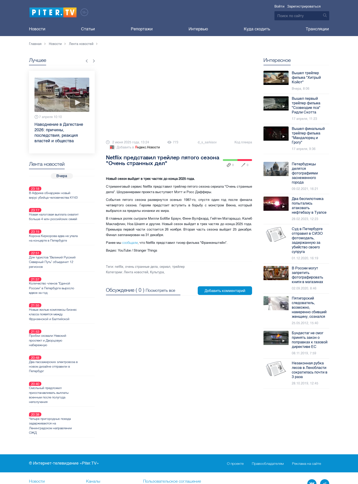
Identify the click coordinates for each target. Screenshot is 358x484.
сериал (165, 267)
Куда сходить (257, 29)
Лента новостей (136, 272)
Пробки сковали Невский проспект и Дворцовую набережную (63, 307)
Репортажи (142, 29)
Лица (91, 447)
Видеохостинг (42, 440)
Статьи (88, 29)
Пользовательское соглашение (172, 432)
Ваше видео (97, 440)
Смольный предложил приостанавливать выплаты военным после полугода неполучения (65, 351)
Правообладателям (268, 414)
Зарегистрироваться (304, 6)
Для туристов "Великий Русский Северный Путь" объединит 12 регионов (68, 245)
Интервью (198, 29)
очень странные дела (141, 267)
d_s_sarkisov (207, 142)
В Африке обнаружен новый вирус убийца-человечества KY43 (69, 189)
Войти (279, 6)
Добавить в (134, 147)
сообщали (130, 242)
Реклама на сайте (306, 414)
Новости (37, 29)
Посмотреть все (160, 289)
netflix (119, 267)
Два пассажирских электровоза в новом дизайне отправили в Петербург (69, 328)
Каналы (93, 432)
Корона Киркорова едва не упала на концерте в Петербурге (69, 226)
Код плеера (243, 142)
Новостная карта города (51, 447)
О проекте (235, 414)
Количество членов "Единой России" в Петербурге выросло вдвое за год (67, 266)
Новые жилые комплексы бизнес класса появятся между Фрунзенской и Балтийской (69, 286)
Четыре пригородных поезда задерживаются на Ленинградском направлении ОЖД (66, 377)
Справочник (154, 440)
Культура (157, 272)
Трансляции (317, 29)
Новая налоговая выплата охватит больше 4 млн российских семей (64, 208)
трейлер (178, 267)
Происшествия (156, 447)
